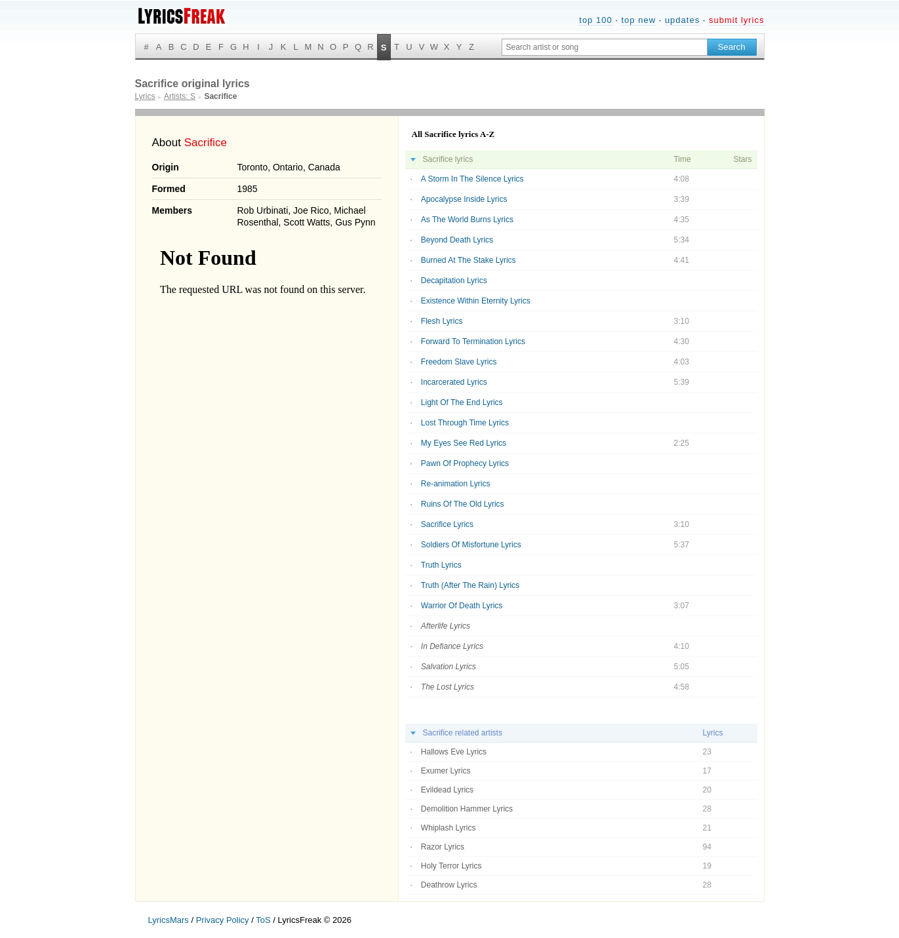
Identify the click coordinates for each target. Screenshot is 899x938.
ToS (263, 920)
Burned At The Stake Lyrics (468, 260)
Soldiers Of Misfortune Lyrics (471, 544)
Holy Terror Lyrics (451, 865)
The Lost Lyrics (447, 687)
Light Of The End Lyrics (462, 402)
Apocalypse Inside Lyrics (464, 199)
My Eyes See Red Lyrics (463, 443)
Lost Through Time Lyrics (465, 422)
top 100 (595, 20)
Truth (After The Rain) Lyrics (470, 585)
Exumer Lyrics (446, 770)
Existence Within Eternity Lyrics (475, 300)
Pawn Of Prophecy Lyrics (465, 463)
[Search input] (605, 47)
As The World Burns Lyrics (467, 219)
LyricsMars (168, 920)
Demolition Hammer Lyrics (467, 808)
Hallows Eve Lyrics (454, 751)
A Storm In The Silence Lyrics (472, 179)
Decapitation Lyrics (454, 280)
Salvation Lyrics (448, 666)
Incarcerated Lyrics (454, 382)
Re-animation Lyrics (455, 483)
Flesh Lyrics (442, 321)
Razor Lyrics (442, 846)
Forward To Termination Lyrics (473, 341)
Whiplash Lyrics (448, 827)
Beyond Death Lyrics (457, 239)
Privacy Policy (222, 920)
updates (682, 20)
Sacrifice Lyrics (447, 524)
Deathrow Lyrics (449, 884)
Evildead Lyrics (447, 789)
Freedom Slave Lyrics (459, 361)
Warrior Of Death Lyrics (461, 605)
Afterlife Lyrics (445, 626)
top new (638, 20)
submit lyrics (737, 20)
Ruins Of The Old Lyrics (462, 504)
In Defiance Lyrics (452, 646)
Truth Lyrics (441, 565)
